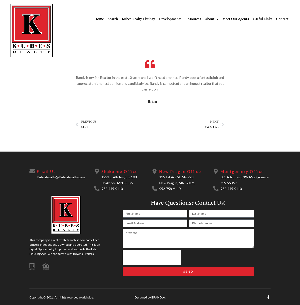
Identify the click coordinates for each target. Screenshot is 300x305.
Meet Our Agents (235, 19)
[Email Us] (32, 172)
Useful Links (262, 19)
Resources (193, 19)
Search (113, 19)
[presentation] (152, 257)
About (211, 19)
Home (99, 19)
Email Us (46, 171)
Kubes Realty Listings (138, 19)
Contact (282, 19)
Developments (170, 19)
